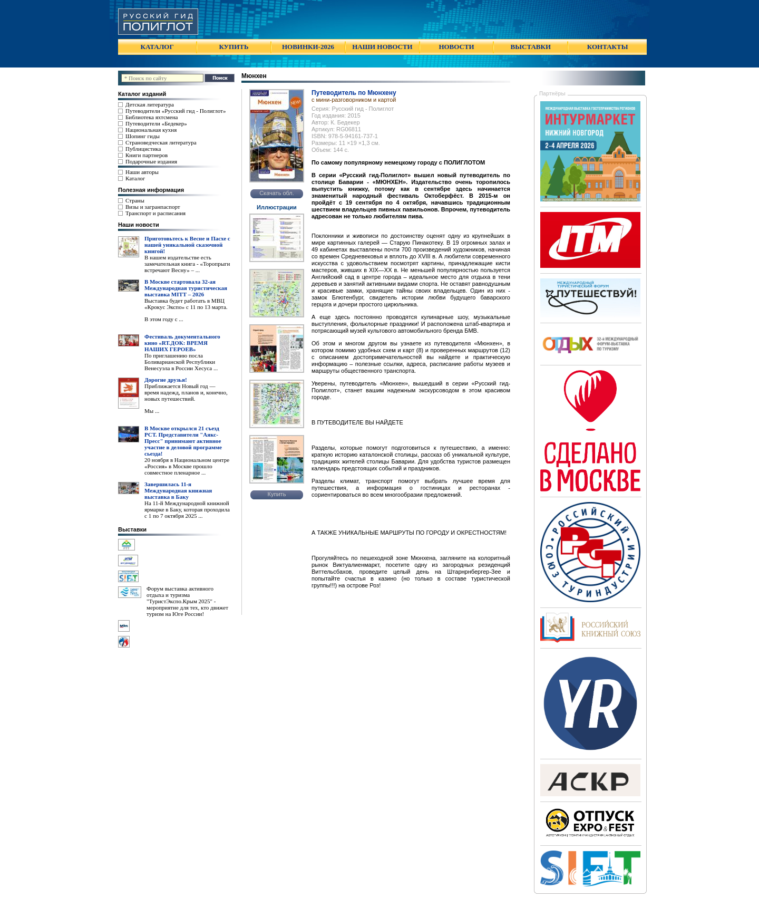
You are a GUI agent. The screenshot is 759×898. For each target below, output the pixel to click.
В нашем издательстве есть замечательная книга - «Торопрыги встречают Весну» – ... (187, 263)
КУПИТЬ (233, 47)
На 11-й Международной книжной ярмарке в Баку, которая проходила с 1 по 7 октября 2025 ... (187, 509)
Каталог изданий (142, 94)
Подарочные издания (151, 161)
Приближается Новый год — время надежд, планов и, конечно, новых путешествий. (186, 392)
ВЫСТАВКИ (531, 47)
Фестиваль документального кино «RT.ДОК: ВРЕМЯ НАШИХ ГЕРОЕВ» (182, 342)
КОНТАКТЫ (607, 47)
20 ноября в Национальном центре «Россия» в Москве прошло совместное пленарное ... (186, 466)
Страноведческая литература (161, 142)
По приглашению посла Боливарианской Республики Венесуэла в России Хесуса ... (181, 361)
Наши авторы (142, 172)
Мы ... (151, 411)
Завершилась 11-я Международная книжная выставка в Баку (178, 490)
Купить (277, 494)
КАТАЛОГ (157, 47)
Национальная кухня (151, 130)
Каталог (135, 178)
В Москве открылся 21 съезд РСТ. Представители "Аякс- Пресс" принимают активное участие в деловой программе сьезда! (183, 441)
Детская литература (149, 104)
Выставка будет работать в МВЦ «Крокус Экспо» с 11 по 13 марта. (186, 303)
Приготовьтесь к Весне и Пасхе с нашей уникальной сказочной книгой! (187, 244)
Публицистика (143, 149)
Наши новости (138, 224)
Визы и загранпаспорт (152, 207)
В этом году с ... (163, 319)
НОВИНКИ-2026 (308, 47)
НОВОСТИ (456, 47)
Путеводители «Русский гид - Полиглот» (175, 111)
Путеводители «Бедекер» (156, 123)
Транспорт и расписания (155, 213)
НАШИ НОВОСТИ (382, 47)
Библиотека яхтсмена (151, 117)
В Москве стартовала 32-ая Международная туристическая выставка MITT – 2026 (185, 287)
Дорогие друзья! (165, 379)
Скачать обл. (276, 193)
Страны (134, 200)
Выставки (132, 529)
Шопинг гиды (142, 136)
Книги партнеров (146, 155)
